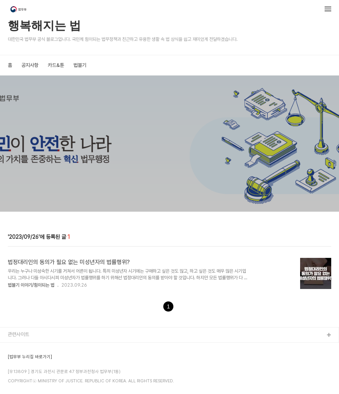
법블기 (79, 65)
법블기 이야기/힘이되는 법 (31, 285)
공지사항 (29, 65)
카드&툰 (56, 65)
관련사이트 (18, 334)
